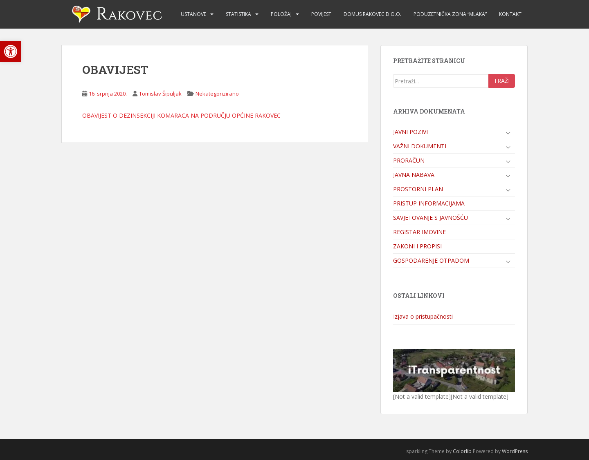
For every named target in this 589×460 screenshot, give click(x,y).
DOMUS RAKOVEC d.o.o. (372, 14)
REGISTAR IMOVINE (419, 232)
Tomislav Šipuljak (160, 93)
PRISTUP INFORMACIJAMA (429, 203)
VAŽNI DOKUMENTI (419, 146)
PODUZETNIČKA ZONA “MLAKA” (450, 14)
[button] (10, 51)
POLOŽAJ (281, 14)
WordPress (515, 451)
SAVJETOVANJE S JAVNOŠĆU (430, 217)
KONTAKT (510, 14)
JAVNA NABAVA (413, 175)
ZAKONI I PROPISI (417, 246)
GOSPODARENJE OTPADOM (431, 260)
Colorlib (462, 451)
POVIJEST (321, 14)
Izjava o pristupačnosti (423, 316)
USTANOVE (193, 14)
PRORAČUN (409, 160)
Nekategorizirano (217, 93)
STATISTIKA (238, 14)
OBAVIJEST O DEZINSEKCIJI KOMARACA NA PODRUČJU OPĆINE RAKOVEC (181, 115)
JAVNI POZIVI (410, 132)
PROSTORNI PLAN (418, 189)
